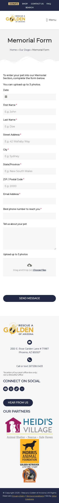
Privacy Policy (18, 496)
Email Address (11, 194)
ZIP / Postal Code (13, 179)
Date (6, 90)
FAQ (49, 4)
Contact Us (37, 4)
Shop (25, 4)
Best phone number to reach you (22, 209)
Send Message (29, 298)
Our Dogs (24, 49)
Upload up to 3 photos (15, 254)
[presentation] (29, 286)
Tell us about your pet (15, 224)
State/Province (12, 164)
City (6, 149)
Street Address (12, 134)
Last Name (10, 119)
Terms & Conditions (35, 496)
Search (29, 7)
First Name (10, 105)
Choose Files (39, 270)
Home (13, 49)
